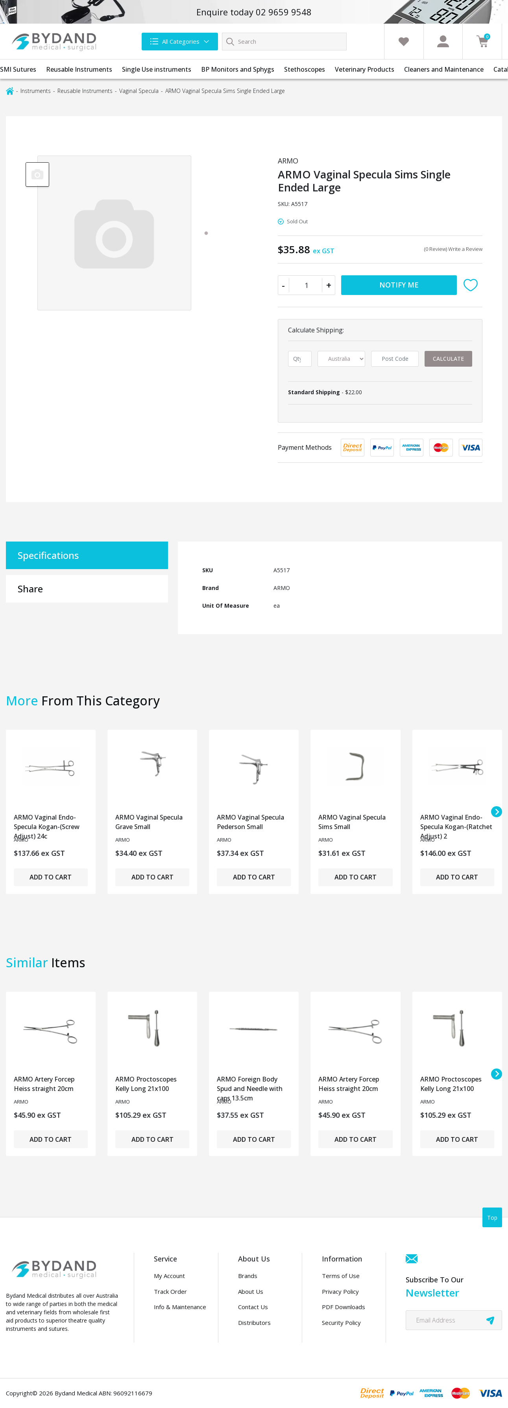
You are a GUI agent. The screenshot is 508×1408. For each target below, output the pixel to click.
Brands (247, 1276)
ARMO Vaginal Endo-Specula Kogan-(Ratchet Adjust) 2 (456, 824)
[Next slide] (496, 811)
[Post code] (395, 359)
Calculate (448, 358)
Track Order (170, 1291)
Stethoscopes (304, 69)
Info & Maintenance (180, 1307)
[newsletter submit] (490, 1320)
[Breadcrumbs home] (10, 90)
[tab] (206, 233)
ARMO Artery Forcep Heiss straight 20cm (44, 1084)
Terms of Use (341, 1276)
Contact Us (253, 1307)
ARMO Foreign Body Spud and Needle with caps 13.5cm (250, 1086)
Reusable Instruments (79, 69)
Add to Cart (51, 877)
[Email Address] (454, 1320)
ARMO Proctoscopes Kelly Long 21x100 (146, 1084)
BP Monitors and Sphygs (237, 69)
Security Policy (341, 1322)
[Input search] (284, 41)
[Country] (341, 359)
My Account (169, 1276)
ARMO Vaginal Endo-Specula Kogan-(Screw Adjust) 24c (46, 824)
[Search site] (230, 41)
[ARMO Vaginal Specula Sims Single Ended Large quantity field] (307, 285)
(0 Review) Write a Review (453, 248)
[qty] (300, 359)
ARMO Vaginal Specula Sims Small (352, 822)
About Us (250, 1291)
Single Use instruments (156, 69)
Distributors (254, 1322)
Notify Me (399, 284)
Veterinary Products (364, 69)
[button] (472, 285)
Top (492, 1217)
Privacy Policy (340, 1291)
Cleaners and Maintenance (444, 69)
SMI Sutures (18, 69)
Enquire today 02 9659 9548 (254, 12)
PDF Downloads (343, 1307)
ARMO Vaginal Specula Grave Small (149, 822)
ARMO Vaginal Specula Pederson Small (250, 822)
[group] (37, 174)
